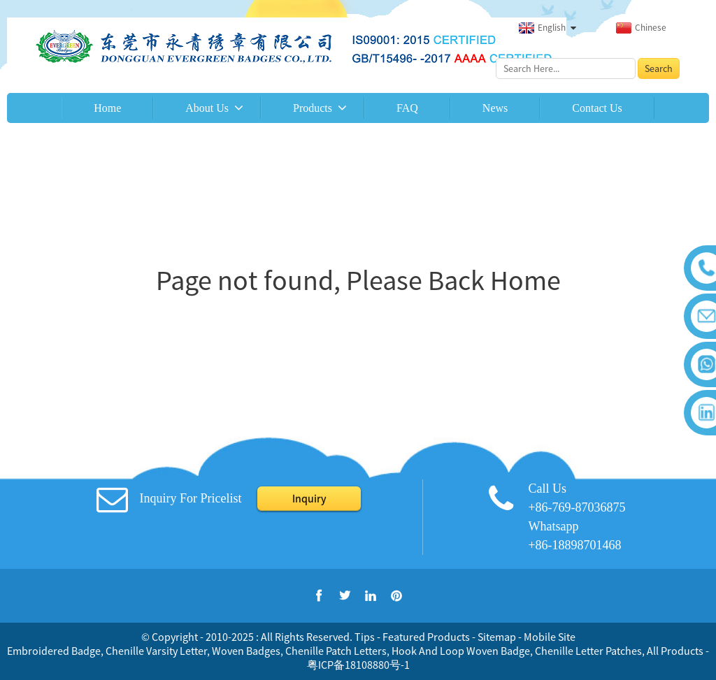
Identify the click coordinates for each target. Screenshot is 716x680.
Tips (365, 637)
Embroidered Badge (54, 651)
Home (107, 108)
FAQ (407, 108)
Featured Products (426, 637)
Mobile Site (549, 637)
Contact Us (597, 108)
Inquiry (309, 498)
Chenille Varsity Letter (156, 651)
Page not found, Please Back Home (358, 280)
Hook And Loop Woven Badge (461, 651)
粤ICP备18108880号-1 (358, 665)
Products (312, 108)
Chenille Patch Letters (336, 651)
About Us (207, 108)
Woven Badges (246, 651)
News (495, 108)
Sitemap (497, 637)
